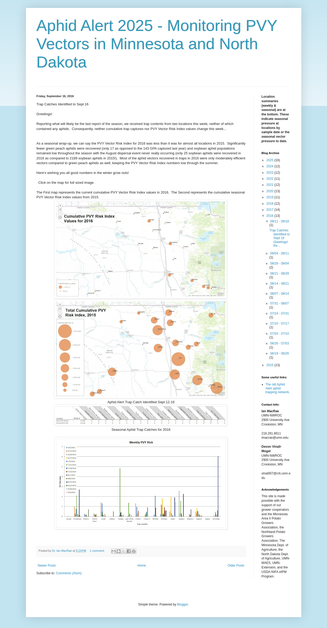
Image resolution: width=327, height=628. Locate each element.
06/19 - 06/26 (279, 353)
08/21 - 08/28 (279, 273)
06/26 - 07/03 (279, 343)
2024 (270, 166)
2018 (270, 203)
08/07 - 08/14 (279, 293)
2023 (270, 172)
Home (141, 565)
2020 (270, 191)
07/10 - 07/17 (279, 323)
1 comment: (97, 550)
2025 (270, 160)
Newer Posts (47, 565)
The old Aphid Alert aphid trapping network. (278, 388)
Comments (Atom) (69, 573)
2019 (270, 197)
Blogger (182, 604)
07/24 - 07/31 (279, 313)
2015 (270, 365)
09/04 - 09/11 (279, 253)
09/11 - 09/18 (279, 221)
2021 (270, 185)
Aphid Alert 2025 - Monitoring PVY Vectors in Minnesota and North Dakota (157, 44)
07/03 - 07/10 (279, 333)
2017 (270, 210)
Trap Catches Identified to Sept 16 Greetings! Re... (279, 238)
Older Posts (236, 565)
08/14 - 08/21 (279, 283)
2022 (270, 179)
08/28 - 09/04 (279, 263)
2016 (270, 216)
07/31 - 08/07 (279, 303)
